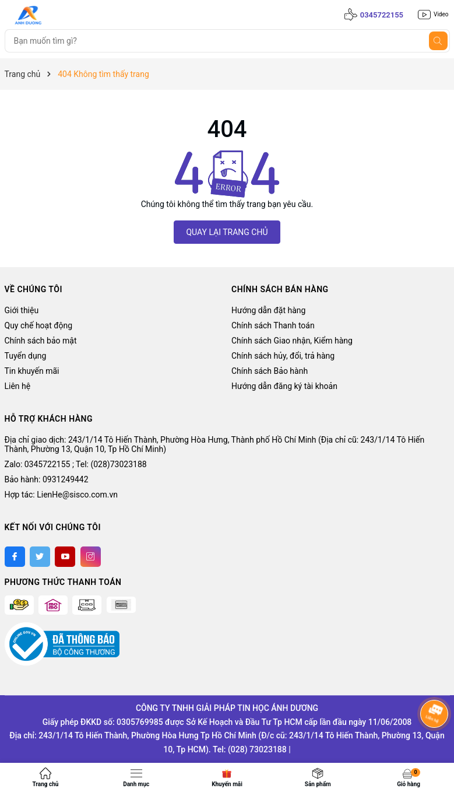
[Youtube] (65, 556)
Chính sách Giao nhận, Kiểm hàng (292, 340)
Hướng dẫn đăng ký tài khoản (284, 386)
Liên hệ (18, 386)
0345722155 (381, 14)
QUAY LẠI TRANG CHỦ (227, 232)
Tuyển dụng (26, 355)
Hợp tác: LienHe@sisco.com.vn (61, 494)
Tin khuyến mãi (32, 371)
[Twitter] (40, 556)
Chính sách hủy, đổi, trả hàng (283, 355)
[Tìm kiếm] (438, 40)
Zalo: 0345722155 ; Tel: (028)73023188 (76, 464)
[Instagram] (90, 556)
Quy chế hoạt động (39, 325)
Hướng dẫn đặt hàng (268, 310)
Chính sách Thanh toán (273, 325)
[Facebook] (15, 556)
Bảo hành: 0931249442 (47, 479)
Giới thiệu (22, 310)
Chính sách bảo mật (41, 340)
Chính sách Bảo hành (269, 371)
